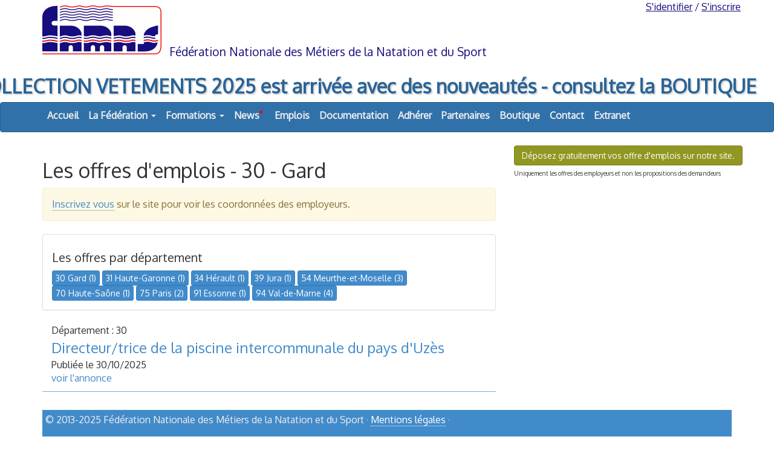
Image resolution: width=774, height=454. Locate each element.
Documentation (353, 115)
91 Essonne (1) (220, 293)
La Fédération (122, 115)
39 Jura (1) (273, 278)
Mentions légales (408, 420)
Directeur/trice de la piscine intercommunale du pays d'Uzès (247, 347)
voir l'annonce (81, 378)
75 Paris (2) (162, 293)
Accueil (63, 115)
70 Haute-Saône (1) (93, 293)
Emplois (292, 115)
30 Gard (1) (76, 278)
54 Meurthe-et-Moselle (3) (352, 278)
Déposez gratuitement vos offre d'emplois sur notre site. (628, 155)
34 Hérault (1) (220, 278)
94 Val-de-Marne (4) (294, 293)
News (248, 112)
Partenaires (465, 115)
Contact (567, 115)
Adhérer (415, 115)
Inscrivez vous (83, 204)
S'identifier (669, 7)
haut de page (700, 440)
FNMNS (387, 29)
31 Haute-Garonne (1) (145, 278)
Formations (195, 115)
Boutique (519, 115)
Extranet (612, 115)
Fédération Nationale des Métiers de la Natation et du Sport (328, 51)
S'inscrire (721, 7)
